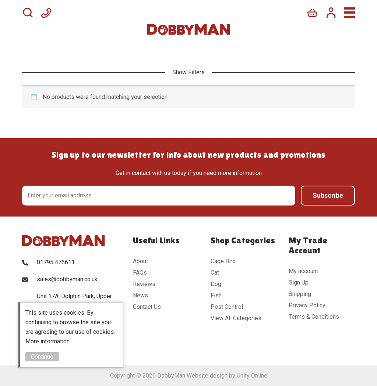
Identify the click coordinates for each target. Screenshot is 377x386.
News (140, 295)
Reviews (144, 283)
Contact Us (147, 306)
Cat (215, 272)
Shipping (300, 293)
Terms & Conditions (314, 316)
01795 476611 (56, 262)
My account (303, 271)
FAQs (140, 272)
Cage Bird (223, 261)
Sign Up (299, 282)
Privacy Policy (307, 305)
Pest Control (227, 306)
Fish (216, 295)
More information (47, 341)
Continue (42, 356)
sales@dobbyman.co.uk (67, 279)
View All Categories (236, 318)
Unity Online (252, 375)
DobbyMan (188, 29)
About (140, 261)
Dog (216, 283)
